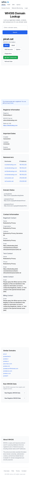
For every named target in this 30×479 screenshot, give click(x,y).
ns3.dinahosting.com (11, 171)
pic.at (4, 354)
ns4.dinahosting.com (11, 174)
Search (15, 32)
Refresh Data (8, 61)
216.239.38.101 (24, 181)
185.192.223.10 (24, 174)
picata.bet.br (7, 356)
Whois (6, 45)
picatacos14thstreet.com (10, 368)
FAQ (12, 471)
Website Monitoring (17, 8)
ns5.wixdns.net (9, 181)
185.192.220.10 (24, 164)
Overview (6, 471)
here (12, 103)
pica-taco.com (7, 363)
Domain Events (6, 8)
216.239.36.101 (24, 178)
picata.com (6, 366)
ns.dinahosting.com (10, 164)
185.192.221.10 (24, 168)
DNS (13, 4)
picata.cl (5, 359)
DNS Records (9, 49)
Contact (24, 471)
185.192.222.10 (24, 171)
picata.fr (5, 376)
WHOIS (3, 4)
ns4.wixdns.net (9, 178)
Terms (18, 471)
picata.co (6, 361)
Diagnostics (8, 53)
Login (26, 8)
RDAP (8, 4)
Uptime (18, 4)
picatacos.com (7, 371)
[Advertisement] (15, 82)
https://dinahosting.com (10, 125)
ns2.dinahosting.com (11, 168)
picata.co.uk (7, 373)
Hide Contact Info (11, 57)
